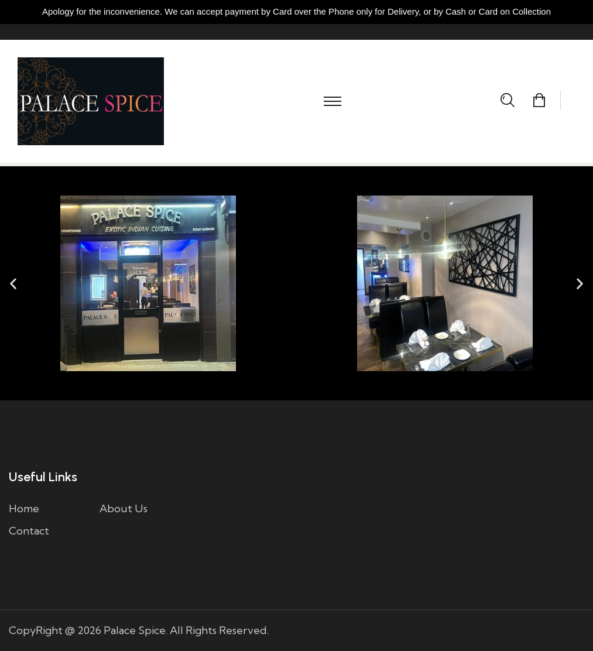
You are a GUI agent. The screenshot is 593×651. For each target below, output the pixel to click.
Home (24, 508)
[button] (13, 283)
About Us (124, 508)
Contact (29, 530)
